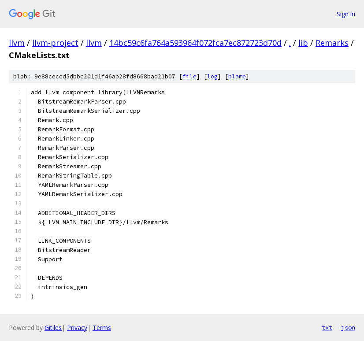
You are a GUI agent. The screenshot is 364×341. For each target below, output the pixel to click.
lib (303, 42)
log (212, 76)
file (189, 76)
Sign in (346, 14)
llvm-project (55, 42)
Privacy (77, 327)
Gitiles (53, 327)
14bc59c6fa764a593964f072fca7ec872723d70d (195, 42)
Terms (102, 327)
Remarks (332, 42)
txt (327, 327)
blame (237, 76)
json (348, 327)
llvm (17, 42)
